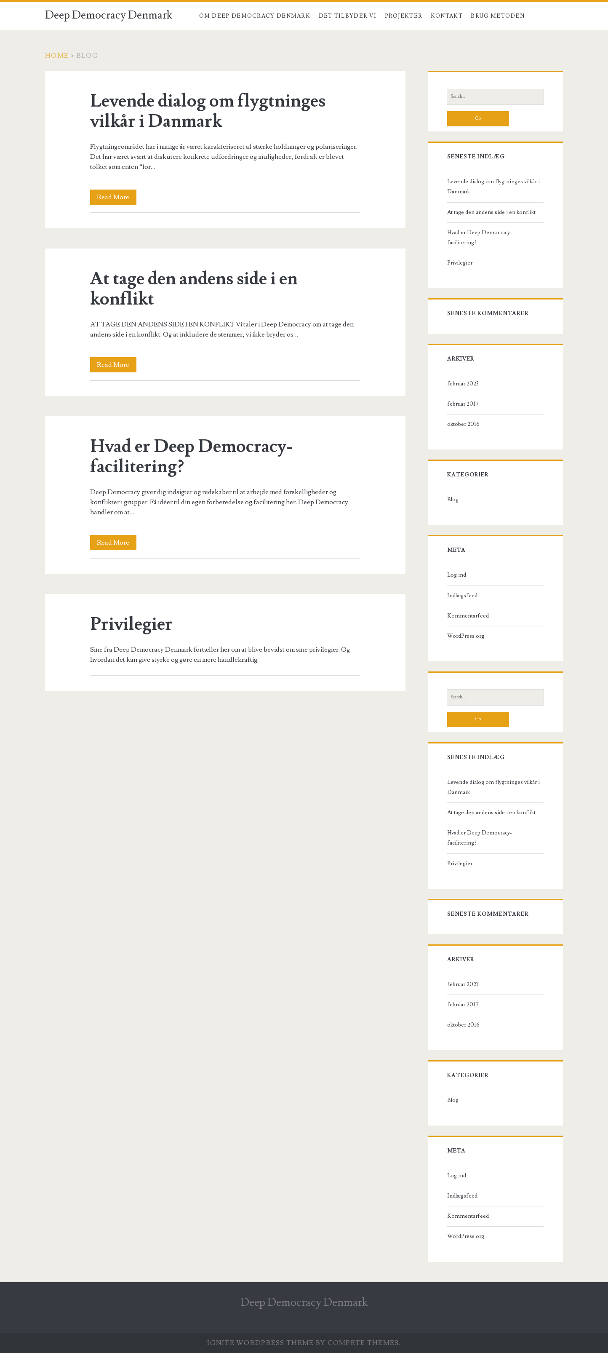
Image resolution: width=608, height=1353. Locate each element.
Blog (542, 16)
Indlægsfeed (462, 595)
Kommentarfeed (468, 615)
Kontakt (447, 16)
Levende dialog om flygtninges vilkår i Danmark (207, 111)
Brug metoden (498, 16)
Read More (116, 197)
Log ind (456, 575)
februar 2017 (463, 404)
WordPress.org (465, 636)
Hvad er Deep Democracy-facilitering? (191, 456)
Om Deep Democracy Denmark (255, 16)
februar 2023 (463, 383)
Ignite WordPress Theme (260, 1343)
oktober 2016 (463, 424)
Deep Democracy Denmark (108, 15)
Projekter (404, 16)
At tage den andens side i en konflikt (194, 288)
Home (57, 55)
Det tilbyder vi (348, 16)
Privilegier (131, 624)
